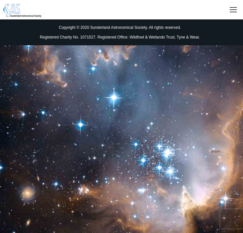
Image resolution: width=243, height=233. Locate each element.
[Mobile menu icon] (233, 9)
